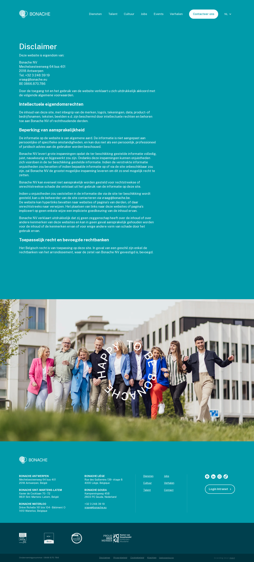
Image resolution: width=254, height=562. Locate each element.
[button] (228, 14)
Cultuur (129, 14)
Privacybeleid (120, 557)
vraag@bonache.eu (95, 507)
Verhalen (176, 14)
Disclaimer (104, 557)
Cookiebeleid (137, 557)
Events (159, 14)
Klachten (151, 557)
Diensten (95, 14)
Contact (169, 489)
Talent (112, 14)
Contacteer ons (203, 14)
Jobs (144, 14)
